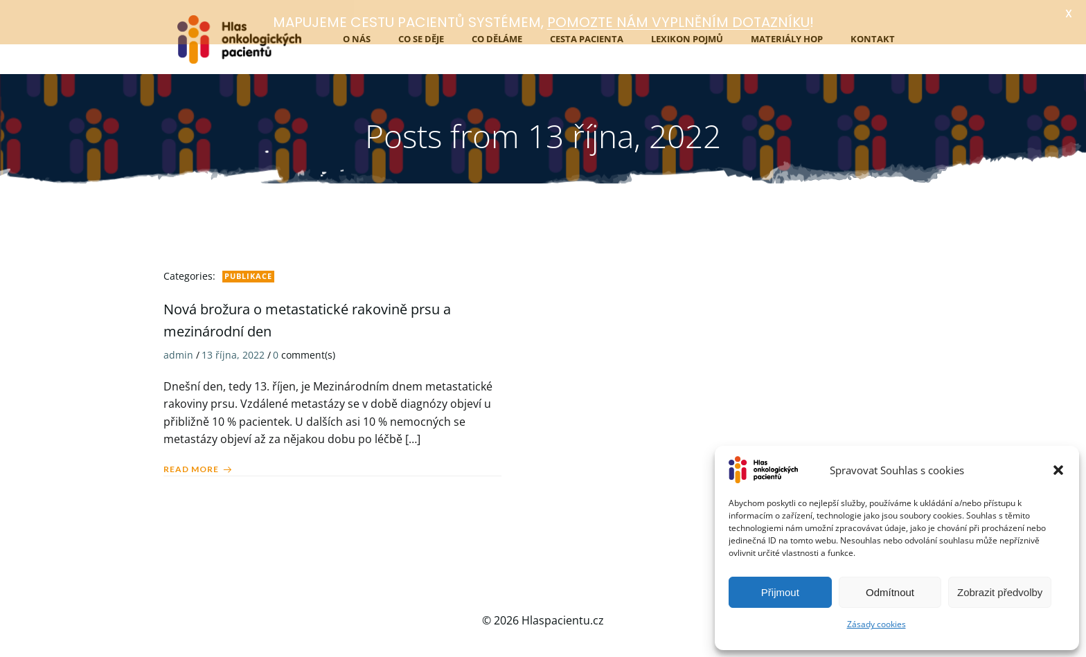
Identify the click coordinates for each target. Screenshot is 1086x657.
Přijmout (780, 592)
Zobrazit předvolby (999, 592)
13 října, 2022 (233, 350)
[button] (1058, 470)
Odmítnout (890, 592)
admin (178, 350)
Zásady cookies (876, 624)
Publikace (248, 271)
